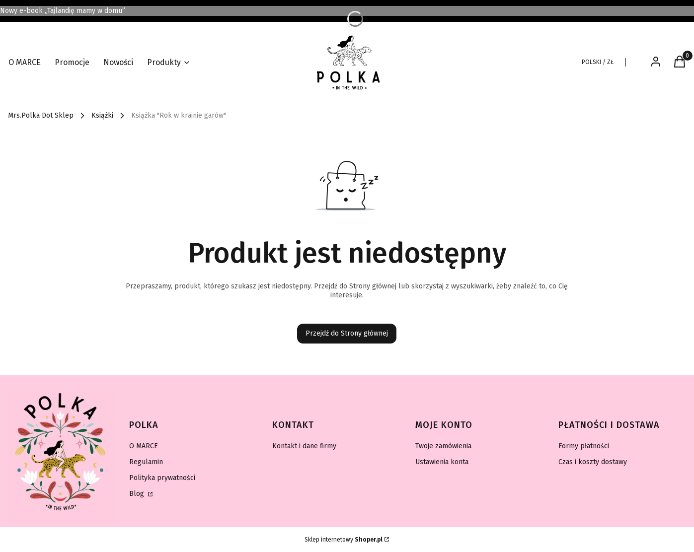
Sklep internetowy (344, 539)
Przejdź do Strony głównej (347, 333)
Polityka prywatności (162, 478)
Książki (102, 115)
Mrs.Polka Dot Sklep (41, 115)
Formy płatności (583, 446)
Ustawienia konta (441, 462)
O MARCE (143, 446)
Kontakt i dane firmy (304, 446)
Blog (137, 493)
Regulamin (146, 462)
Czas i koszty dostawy (592, 462)
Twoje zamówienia (443, 446)
